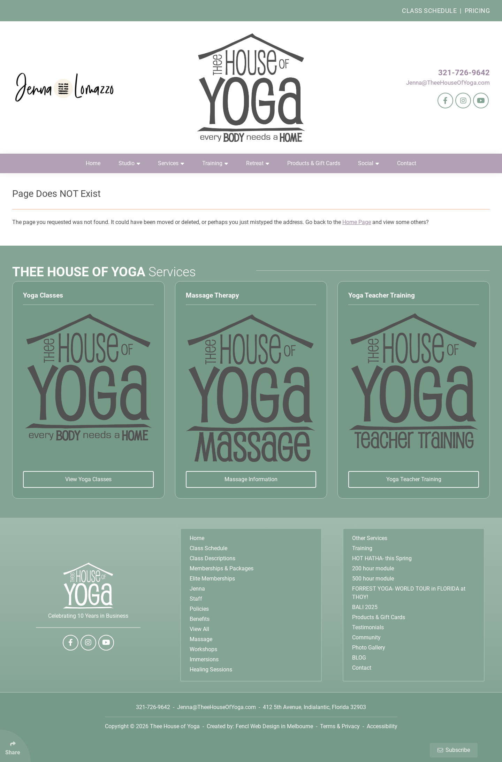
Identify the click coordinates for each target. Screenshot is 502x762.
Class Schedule (429, 10)
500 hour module (373, 578)
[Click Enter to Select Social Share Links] (15, 746)
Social (368, 163)
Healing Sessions (211, 669)
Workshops (203, 649)
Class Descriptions (212, 558)
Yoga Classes (43, 295)
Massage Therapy (212, 295)
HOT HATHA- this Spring (382, 558)
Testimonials (368, 627)
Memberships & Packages (221, 568)
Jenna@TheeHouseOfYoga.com (448, 82)
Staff (196, 598)
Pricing (477, 10)
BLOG (359, 657)
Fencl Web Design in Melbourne (274, 726)
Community (366, 637)
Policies (199, 609)
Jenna (197, 588)
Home (93, 163)
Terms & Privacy (340, 726)
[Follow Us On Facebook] (445, 100)
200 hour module (373, 568)
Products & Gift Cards (313, 163)
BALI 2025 (365, 607)
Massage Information (251, 479)
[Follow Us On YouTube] (481, 100)
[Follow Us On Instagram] (463, 100)
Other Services (369, 538)
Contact (406, 163)
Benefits (200, 619)
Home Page (356, 222)
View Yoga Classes (88, 479)
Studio (129, 163)
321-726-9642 (464, 72)
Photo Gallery (368, 647)
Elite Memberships (212, 578)
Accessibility (382, 726)
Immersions (204, 659)
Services (171, 163)
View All (199, 629)
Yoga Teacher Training (381, 295)
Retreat (257, 163)
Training (215, 163)
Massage (201, 639)
